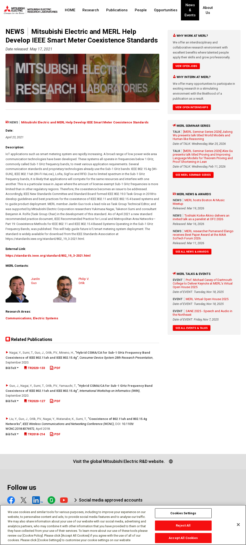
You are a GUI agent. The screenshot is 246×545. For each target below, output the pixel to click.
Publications (117, 10)
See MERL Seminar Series (193, 174)
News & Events (194, 10)
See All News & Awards (192, 251)
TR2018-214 (34, 434)
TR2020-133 (34, 368)
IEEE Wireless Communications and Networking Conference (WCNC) (68, 424)
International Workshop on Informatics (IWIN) (110, 391)
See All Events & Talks (191, 328)
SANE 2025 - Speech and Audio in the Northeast (202, 312)
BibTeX (12, 368)
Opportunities (165, 10)
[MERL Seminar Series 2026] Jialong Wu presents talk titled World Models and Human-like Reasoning (203, 135)
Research (90, 10)
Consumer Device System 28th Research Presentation (116, 357)
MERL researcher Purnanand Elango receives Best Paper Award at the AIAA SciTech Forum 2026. (203, 234)
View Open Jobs (186, 66)
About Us (216, 10)
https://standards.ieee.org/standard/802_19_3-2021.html (48, 255)
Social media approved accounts (110, 500)
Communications (18, 318)
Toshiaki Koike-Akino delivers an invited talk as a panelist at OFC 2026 (201, 217)
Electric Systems (45, 318)
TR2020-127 (34, 401)
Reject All (183, 528)
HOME (70, 10)
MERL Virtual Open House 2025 (207, 299)
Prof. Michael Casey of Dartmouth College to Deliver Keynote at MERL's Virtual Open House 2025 (203, 283)
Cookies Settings (183, 515)
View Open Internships (191, 107)
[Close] (238, 527)
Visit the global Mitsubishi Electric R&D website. (119, 461)
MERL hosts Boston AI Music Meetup (199, 202)
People (141, 10)
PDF (55, 368)
